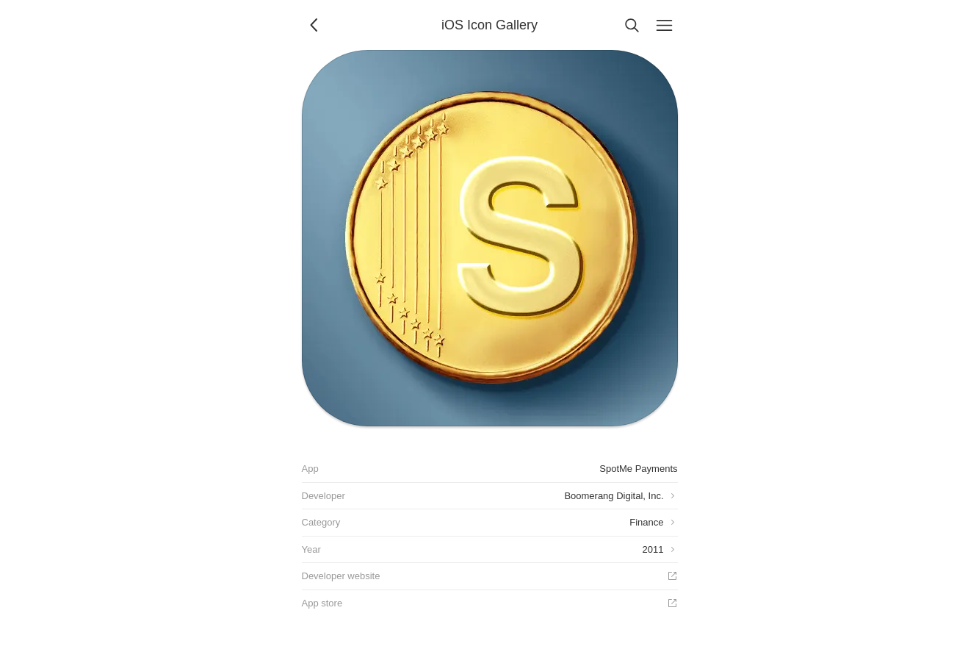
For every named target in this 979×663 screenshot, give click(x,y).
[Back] (315, 25)
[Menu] (664, 25)
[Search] (632, 25)
